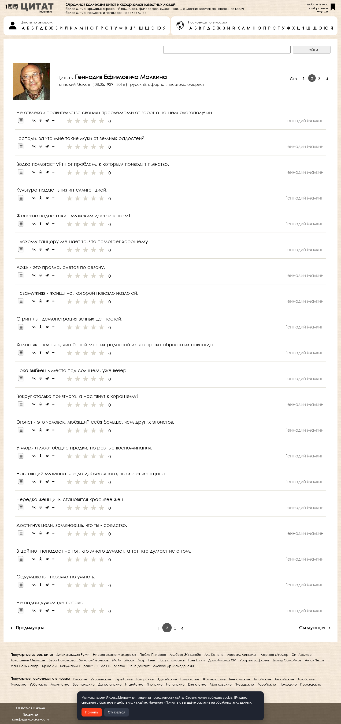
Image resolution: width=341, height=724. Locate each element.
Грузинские (189, 679)
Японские (155, 684)
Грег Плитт (196, 660)
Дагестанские (110, 684)
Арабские (306, 679)
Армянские (60, 684)
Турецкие (18, 684)
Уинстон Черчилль (94, 660)
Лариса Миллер (275, 654)
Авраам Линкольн (242, 654)
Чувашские (244, 684)
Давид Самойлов (287, 660)
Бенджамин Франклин (78, 666)
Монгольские (221, 684)
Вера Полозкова (62, 660)
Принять (91, 712)
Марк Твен (146, 660)
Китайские (262, 679)
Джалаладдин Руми (72, 654)
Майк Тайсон (123, 660)
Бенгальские (239, 679)
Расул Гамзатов (172, 660)
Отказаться (116, 712)
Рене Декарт (139, 666)
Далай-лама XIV (222, 660)
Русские (80, 679)
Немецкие (288, 684)
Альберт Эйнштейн (185, 654)
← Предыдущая (27, 627)
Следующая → (314, 627)
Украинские (101, 679)
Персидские (310, 684)
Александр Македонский (174, 666)
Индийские (134, 684)
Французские (214, 679)
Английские (284, 679)
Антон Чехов (315, 660)
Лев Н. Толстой (113, 666)
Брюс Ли (49, 666)
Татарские (145, 679)
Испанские (175, 684)
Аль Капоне (213, 654)
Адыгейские (167, 679)
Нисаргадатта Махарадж (114, 654)
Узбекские (38, 684)
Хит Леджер (302, 654)
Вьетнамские (84, 684)
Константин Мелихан (28, 660)
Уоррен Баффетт (254, 660)
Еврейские (124, 679)
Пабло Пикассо (153, 654)
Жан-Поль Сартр (25, 666)
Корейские (266, 684)
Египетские (197, 684)
